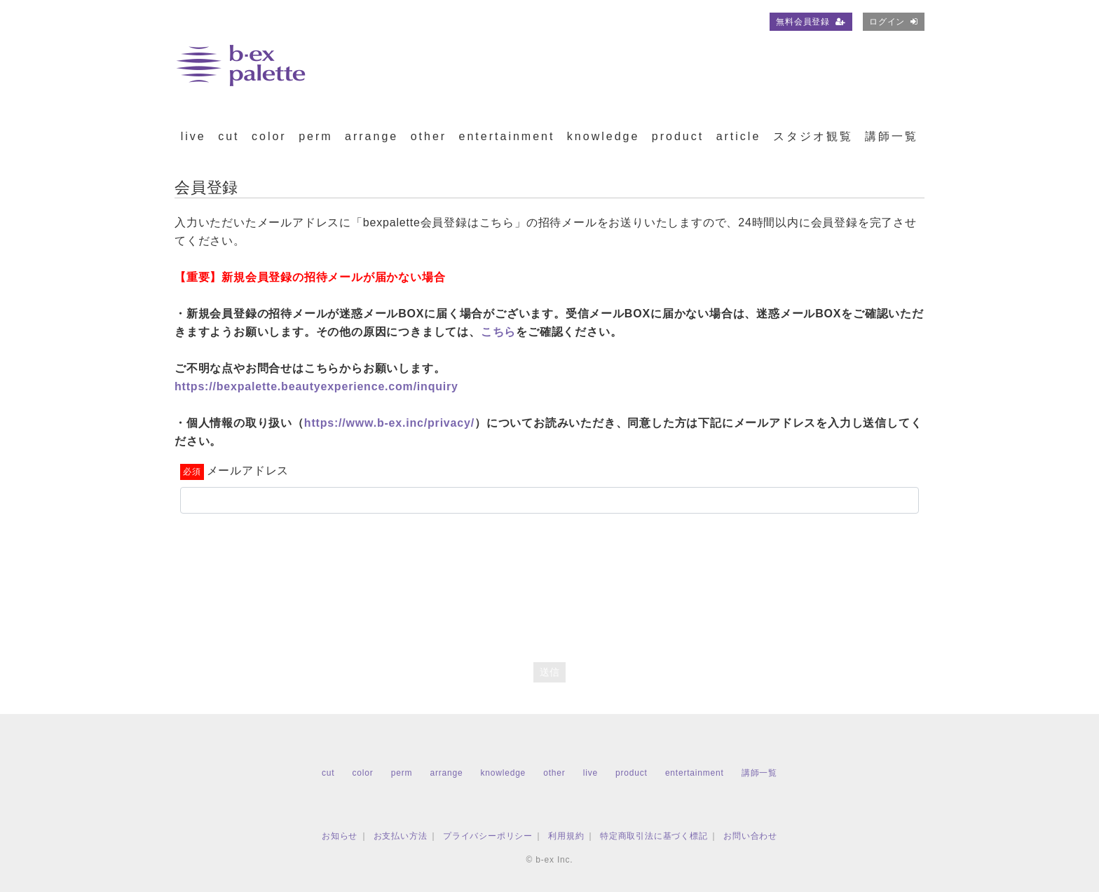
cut (228, 136)
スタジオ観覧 (813, 136)
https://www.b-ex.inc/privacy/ (389, 423)
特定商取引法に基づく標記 (654, 836)
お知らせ (339, 836)
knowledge (603, 136)
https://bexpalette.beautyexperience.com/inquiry (316, 386)
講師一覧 (891, 136)
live (193, 136)
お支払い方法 (401, 836)
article (738, 136)
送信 (549, 672)
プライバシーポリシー (488, 836)
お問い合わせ (750, 836)
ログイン (893, 22)
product (678, 136)
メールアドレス (248, 470)
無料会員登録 (811, 22)
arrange (371, 136)
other (428, 136)
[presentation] (549, 577)
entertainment (507, 136)
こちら (498, 332)
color (269, 136)
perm (315, 136)
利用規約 (566, 836)
